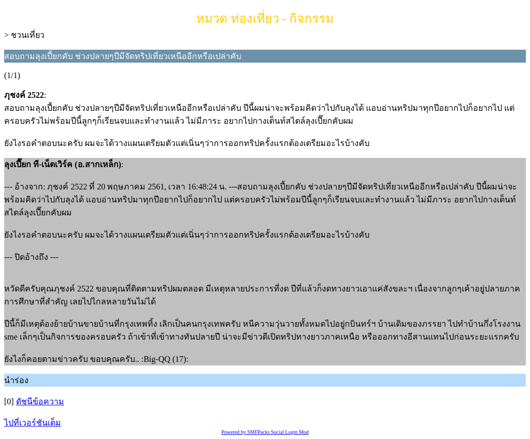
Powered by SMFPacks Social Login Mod (265, 432)
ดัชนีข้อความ (40, 401)
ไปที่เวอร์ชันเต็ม (32, 422)
